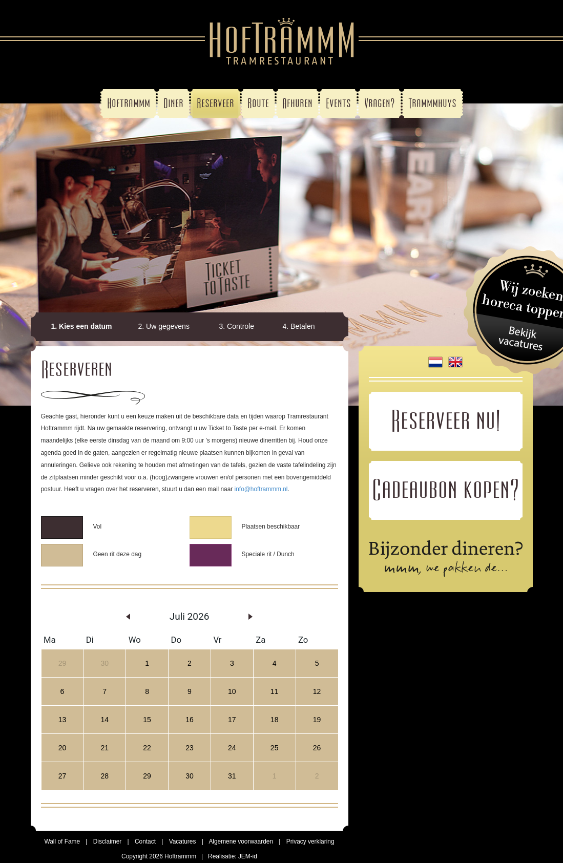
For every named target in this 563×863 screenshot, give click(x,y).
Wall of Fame (62, 841)
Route (258, 103)
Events (338, 103)
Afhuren (297, 103)
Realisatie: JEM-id (232, 856)
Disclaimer (107, 841)
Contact (145, 841)
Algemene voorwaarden (240, 841)
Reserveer (215, 103)
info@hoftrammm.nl (261, 489)
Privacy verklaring (310, 841)
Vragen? (379, 103)
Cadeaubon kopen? (445, 489)
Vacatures (182, 841)
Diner (173, 103)
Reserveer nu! (446, 420)
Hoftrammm (128, 103)
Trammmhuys (432, 103)
